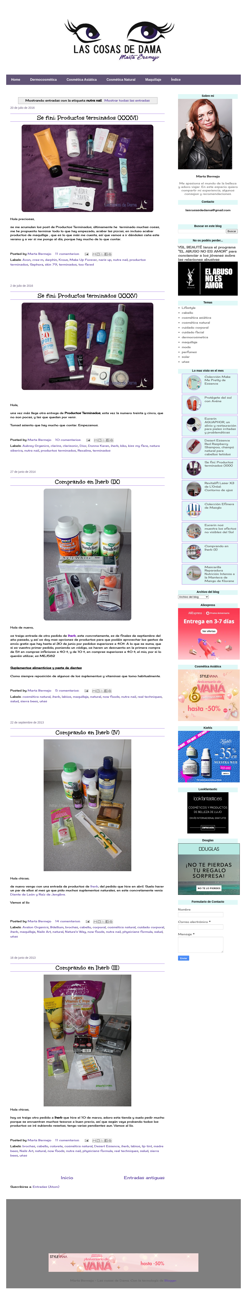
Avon (26, 259)
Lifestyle (189, 307)
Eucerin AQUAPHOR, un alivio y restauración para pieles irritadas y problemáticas (220, 425)
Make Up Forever (83, 259)
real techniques (150, 696)
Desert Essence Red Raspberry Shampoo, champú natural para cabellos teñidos (219, 447)
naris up (105, 259)
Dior (83, 445)
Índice (176, 79)
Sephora (36, 264)
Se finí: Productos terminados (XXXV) (87, 295)
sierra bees (29, 701)
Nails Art (44, 931)
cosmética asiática (196, 317)
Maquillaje (153, 79)
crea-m (37, 259)
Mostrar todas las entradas (127, 100)
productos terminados (58, 450)
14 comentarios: (68, 921)
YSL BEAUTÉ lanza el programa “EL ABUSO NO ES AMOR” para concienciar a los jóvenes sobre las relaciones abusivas (207, 253)
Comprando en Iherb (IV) (88, 732)
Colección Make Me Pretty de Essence (218, 380)
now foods (111, 696)
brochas (71, 927)
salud (14, 701)
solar (186, 356)
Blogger (170, 1280)
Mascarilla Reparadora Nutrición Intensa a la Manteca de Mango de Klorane (220, 574)
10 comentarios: (68, 439)
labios (66, 696)
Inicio (67, 1177)
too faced (86, 264)
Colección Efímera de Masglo (219, 505)
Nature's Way (75, 931)
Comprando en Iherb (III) (87, 967)
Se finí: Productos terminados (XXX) (219, 463)
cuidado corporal (150, 927)
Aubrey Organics (35, 445)
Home (15, 79)
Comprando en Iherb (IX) (87, 481)
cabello (85, 927)
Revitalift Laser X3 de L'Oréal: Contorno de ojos (219, 486)
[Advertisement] (209, 993)
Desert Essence (107, 1146)
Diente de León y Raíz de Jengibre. (38, 894)
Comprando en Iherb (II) (216, 547)
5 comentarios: (67, 690)
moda (186, 347)
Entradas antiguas (144, 1177)
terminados (68, 264)
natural (95, 696)
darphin (51, 259)
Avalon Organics (35, 927)
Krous (63, 259)
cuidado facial (193, 332)
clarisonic (70, 445)
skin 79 (51, 264)
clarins (56, 445)
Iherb (72, 635)
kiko (123, 445)
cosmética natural (36, 696)
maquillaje (81, 696)
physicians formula (137, 931)
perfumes (189, 352)
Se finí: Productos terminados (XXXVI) (87, 117)
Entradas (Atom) (46, 1186)
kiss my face (138, 445)
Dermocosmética (43, 79)
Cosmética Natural (121, 79)
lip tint (147, 1146)
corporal (99, 927)
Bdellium (57, 927)
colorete (56, 1146)
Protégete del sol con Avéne (218, 399)
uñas (43, 701)
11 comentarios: (67, 253)
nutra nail (120, 259)
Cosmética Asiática (81, 79)
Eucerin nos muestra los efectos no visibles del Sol (220, 528)
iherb (115, 445)
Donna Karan (98, 445)
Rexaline (84, 450)
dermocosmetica (195, 337)
